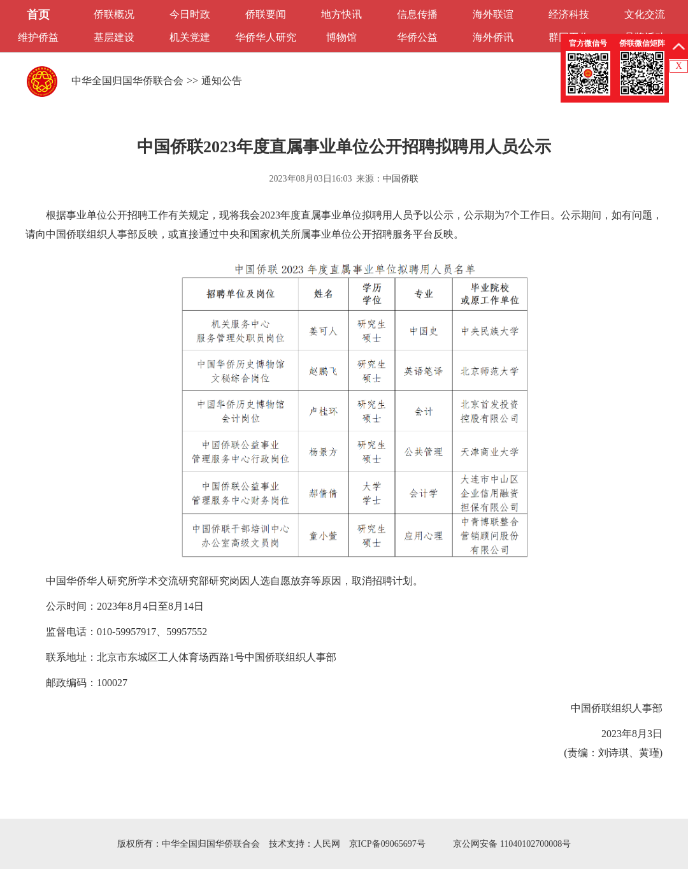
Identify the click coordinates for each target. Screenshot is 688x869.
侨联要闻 (265, 14)
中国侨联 (401, 178)
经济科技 (568, 14)
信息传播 (417, 14)
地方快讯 (341, 14)
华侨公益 (417, 37)
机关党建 (189, 37)
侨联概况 (114, 14)
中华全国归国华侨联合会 (127, 80)
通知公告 (221, 80)
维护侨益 (38, 37)
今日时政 (189, 14)
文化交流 (644, 14)
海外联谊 (493, 14)
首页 (38, 14)
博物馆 (341, 37)
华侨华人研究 (265, 37)
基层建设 (114, 37)
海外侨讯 (493, 37)
